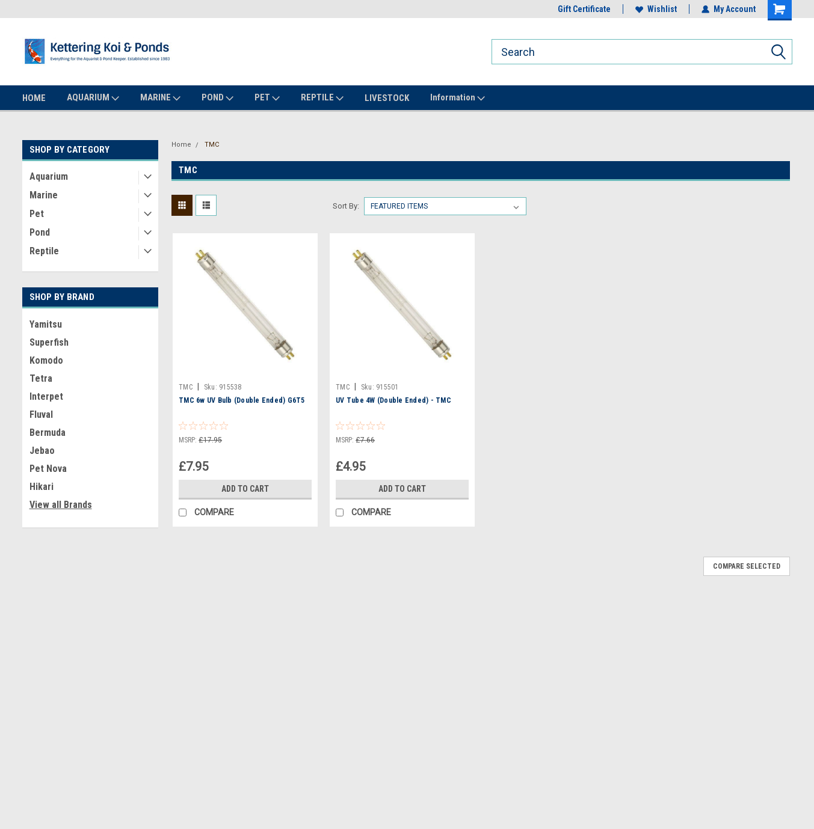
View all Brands (60, 504)
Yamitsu (45, 324)
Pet (36, 213)
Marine (43, 195)
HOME (34, 98)
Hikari (41, 486)
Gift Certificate (584, 9)
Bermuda (47, 432)
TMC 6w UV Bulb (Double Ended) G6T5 (242, 400)
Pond (39, 232)
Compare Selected (746, 566)
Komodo (46, 360)
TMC (212, 144)
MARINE (160, 98)
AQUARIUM (93, 98)
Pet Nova (48, 468)
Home (181, 144)
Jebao (42, 450)
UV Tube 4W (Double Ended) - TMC (393, 400)
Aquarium (48, 176)
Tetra (40, 378)
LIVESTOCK (387, 98)
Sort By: (346, 205)
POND (217, 98)
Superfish (49, 342)
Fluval (41, 414)
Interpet (46, 396)
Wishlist (656, 9)
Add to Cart (245, 489)
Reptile (44, 251)
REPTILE (322, 98)
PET (267, 98)
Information (457, 98)
